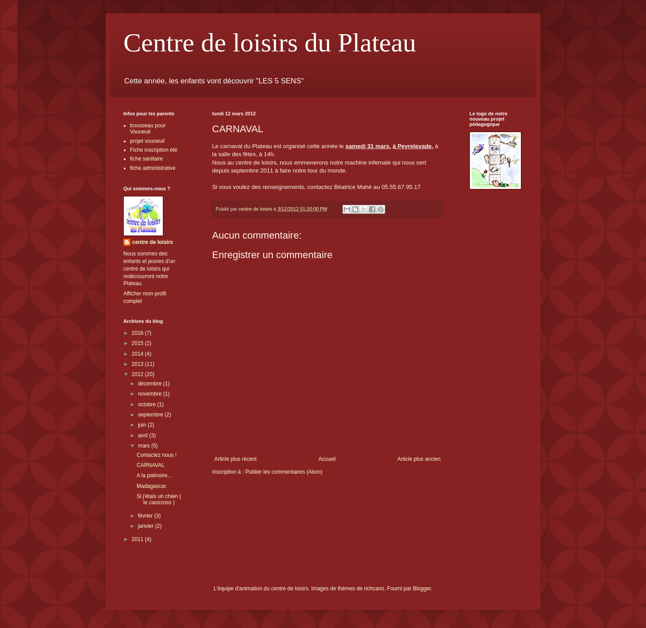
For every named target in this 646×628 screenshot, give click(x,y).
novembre (150, 394)
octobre (147, 404)
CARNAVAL (151, 465)
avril (143, 435)
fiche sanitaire (146, 159)
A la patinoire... (154, 475)
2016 (138, 333)
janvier (146, 526)
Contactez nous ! (157, 455)
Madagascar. (152, 486)
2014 (138, 354)
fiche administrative (153, 168)
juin (143, 425)
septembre (151, 415)
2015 (138, 343)
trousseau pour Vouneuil (147, 128)
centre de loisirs (152, 242)
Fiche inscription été (153, 150)
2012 (138, 374)
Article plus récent (235, 459)
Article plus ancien (419, 459)
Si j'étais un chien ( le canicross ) (159, 499)
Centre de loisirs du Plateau (269, 42)
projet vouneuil (147, 141)
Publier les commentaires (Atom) (284, 472)
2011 (138, 539)
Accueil (327, 459)
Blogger (422, 588)
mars (144, 446)
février (146, 516)
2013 (138, 364)
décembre (150, 384)
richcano (374, 588)
